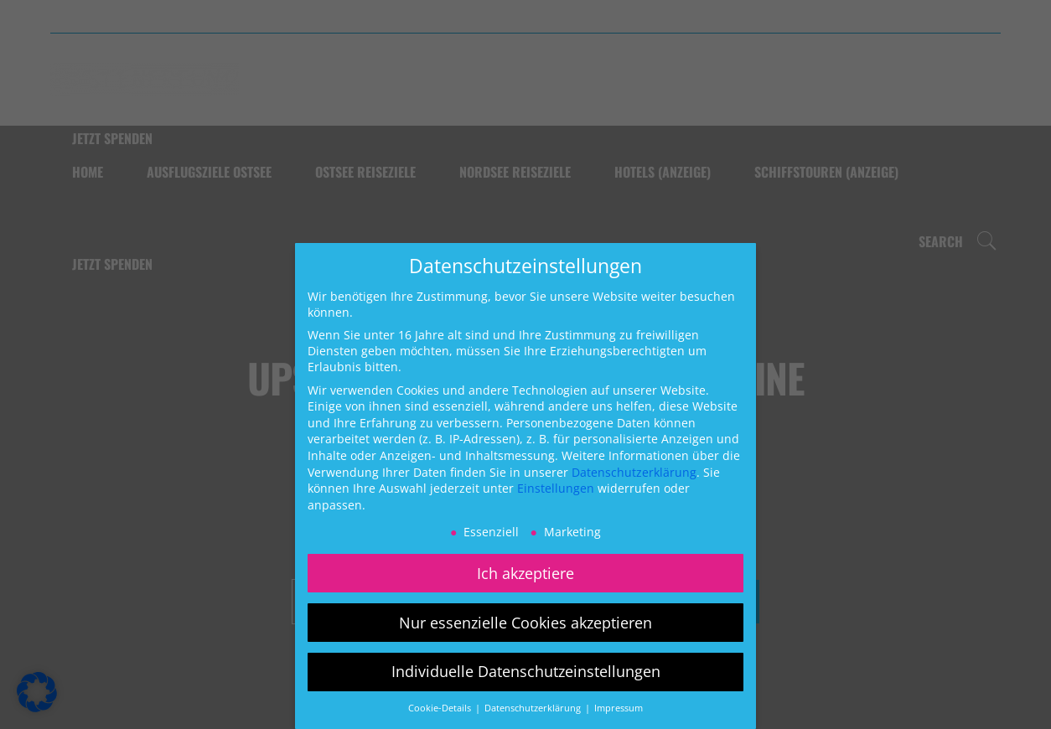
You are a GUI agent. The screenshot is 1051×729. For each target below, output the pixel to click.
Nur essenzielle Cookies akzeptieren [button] (525, 623)
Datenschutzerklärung (634, 472)
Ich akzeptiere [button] (525, 573)
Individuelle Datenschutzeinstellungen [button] (525, 671)
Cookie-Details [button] (441, 708)
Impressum (618, 708)
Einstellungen (555, 488)
